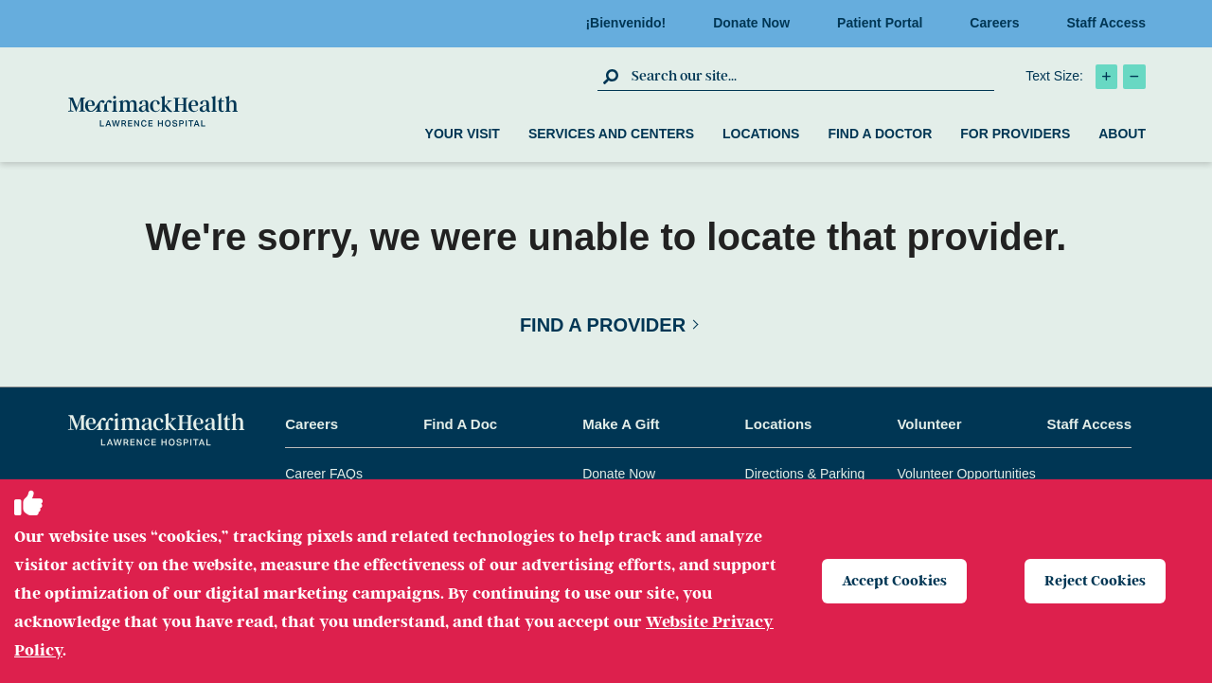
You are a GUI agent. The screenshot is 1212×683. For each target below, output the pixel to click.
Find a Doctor (880, 133)
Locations (760, 133)
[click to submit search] (612, 76)
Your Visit (462, 133)
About (1122, 133)
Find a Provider (603, 325)
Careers (1000, 22)
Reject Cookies (1095, 580)
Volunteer (929, 424)
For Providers (1015, 133)
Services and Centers (611, 133)
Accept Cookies (894, 580)
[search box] (810, 75)
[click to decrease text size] (1134, 76)
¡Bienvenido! (631, 22)
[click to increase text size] (1106, 76)
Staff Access (1106, 22)
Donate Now (757, 22)
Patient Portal (885, 22)
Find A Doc (460, 424)
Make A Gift (620, 424)
